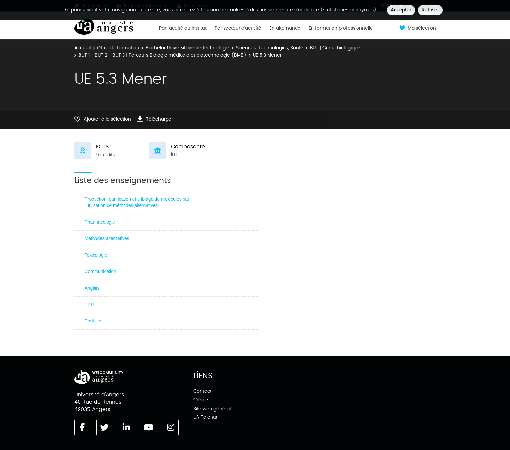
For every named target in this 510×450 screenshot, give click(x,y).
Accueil (82, 47)
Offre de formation (118, 47)
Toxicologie (96, 255)
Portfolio (93, 320)
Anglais (92, 288)
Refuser (430, 10)
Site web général (212, 408)
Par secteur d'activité (238, 28)
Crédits (201, 400)
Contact (202, 391)
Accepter (401, 10)
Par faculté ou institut (183, 28)
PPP (89, 304)
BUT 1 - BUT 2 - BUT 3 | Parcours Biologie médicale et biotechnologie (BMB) (162, 55)
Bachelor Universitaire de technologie (187, 47)
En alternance (285, 28)
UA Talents (205, 417)
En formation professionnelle (341, 28)
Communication (100, 271)
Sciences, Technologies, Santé (269, 47)
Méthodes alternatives (107, 238)
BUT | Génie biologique (335, 47)
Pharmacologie (100, 222)
